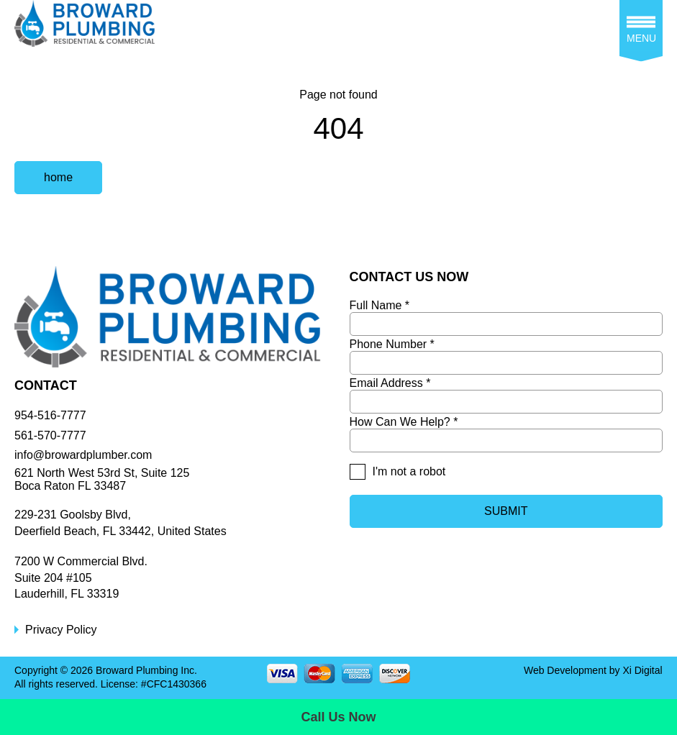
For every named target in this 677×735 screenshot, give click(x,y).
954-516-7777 (50, 415)
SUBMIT (505, 511)
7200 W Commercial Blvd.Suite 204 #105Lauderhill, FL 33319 (80, 577)
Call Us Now (338, 717)
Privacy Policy (61, 630)
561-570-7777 (50, 435)
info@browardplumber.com (83, 455)
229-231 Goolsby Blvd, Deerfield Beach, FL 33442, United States (120, 522)
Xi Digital (642, 670)
